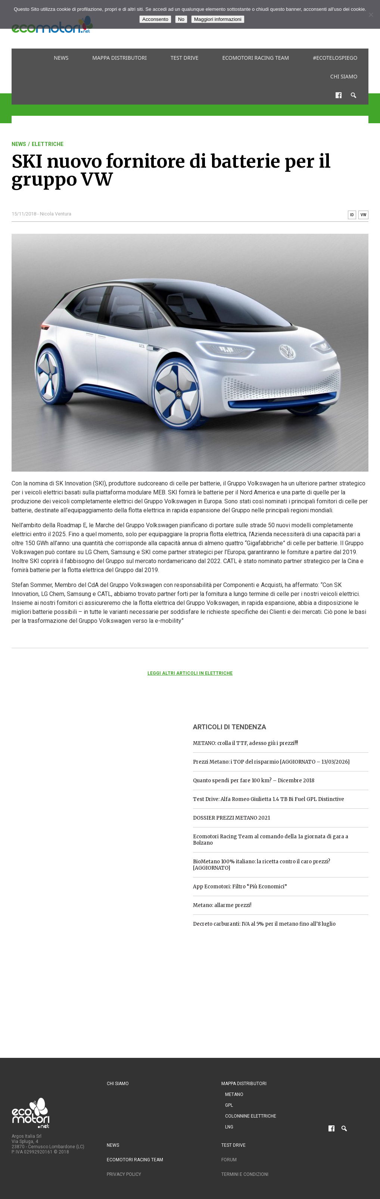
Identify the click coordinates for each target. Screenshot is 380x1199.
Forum (229, 1159)
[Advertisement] (68, 763)
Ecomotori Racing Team (255, 57)
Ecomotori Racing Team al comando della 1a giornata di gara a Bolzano (270, 839)
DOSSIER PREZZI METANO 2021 (231, 818)
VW (363, 215)
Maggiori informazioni (218, 19)
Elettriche (47, 144)
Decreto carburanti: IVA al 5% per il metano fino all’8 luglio (264, 924)
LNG (229, 1127)
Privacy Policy (124, 1174)
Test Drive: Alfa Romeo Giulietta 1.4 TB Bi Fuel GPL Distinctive (268, 799)
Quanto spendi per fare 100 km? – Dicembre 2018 (253, 780)
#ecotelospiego (335, 57)
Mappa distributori (119, 57)
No (181, 19)
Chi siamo (344, 76)
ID (352, 215)
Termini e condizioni (244, 1174)
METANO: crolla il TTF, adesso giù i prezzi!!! (245, 743)
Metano (234, 1094)
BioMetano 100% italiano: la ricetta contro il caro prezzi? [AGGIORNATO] (261, 864)
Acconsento (155, 19)
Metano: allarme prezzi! (222, 905)
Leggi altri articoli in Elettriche (190, 673)
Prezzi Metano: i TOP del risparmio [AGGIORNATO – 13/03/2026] (271, 762)
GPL (229, 1105)
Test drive (185, 57)
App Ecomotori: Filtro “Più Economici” (240, 886)
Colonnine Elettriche (250, 1116)
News (61, 57)
